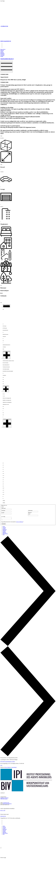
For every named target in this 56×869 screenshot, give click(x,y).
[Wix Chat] (8, 853)
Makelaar (4, 832)
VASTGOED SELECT (7, 59)
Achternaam (30, 510)
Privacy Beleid (7, 767)
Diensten (4, 830)
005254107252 (3, 816)
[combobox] (2, 507)
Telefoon (30, 512)
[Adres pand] (6, 509)
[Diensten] (2, 52)
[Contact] (1, 51)
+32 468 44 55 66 (4, 26)
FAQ (1, 765)
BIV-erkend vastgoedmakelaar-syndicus (7, 761)
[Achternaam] (33, 511)
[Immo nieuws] (2, 49)
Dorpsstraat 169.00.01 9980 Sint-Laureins (4, 799)
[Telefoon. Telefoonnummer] (33, 515)
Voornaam (3, 510)
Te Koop (4, 827)
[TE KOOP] (2, 55)
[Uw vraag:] (7, 518)
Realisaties (5, 829)
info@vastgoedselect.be (5, 41)
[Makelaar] (2, 50)
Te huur (4, 828)
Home (4, 826)
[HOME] (1, 56)
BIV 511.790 (2, 810)
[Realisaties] (2, 53)
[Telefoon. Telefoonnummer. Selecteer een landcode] (29, 514)
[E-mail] (6, 513)
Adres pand (3, 508)
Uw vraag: (3, 516)
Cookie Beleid (13, 767)
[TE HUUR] (2, 54)
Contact (4, 831)
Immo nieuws (5, 833)
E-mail (2, 512)
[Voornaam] (6, 511)
